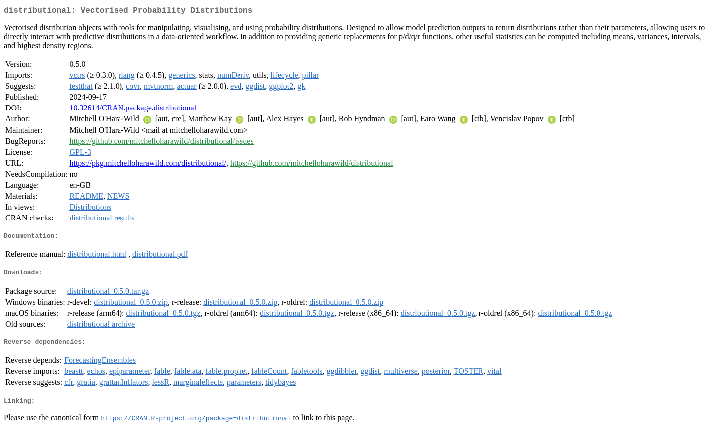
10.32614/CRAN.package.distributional (132, 110)
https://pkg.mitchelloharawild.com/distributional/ (147, 165)
